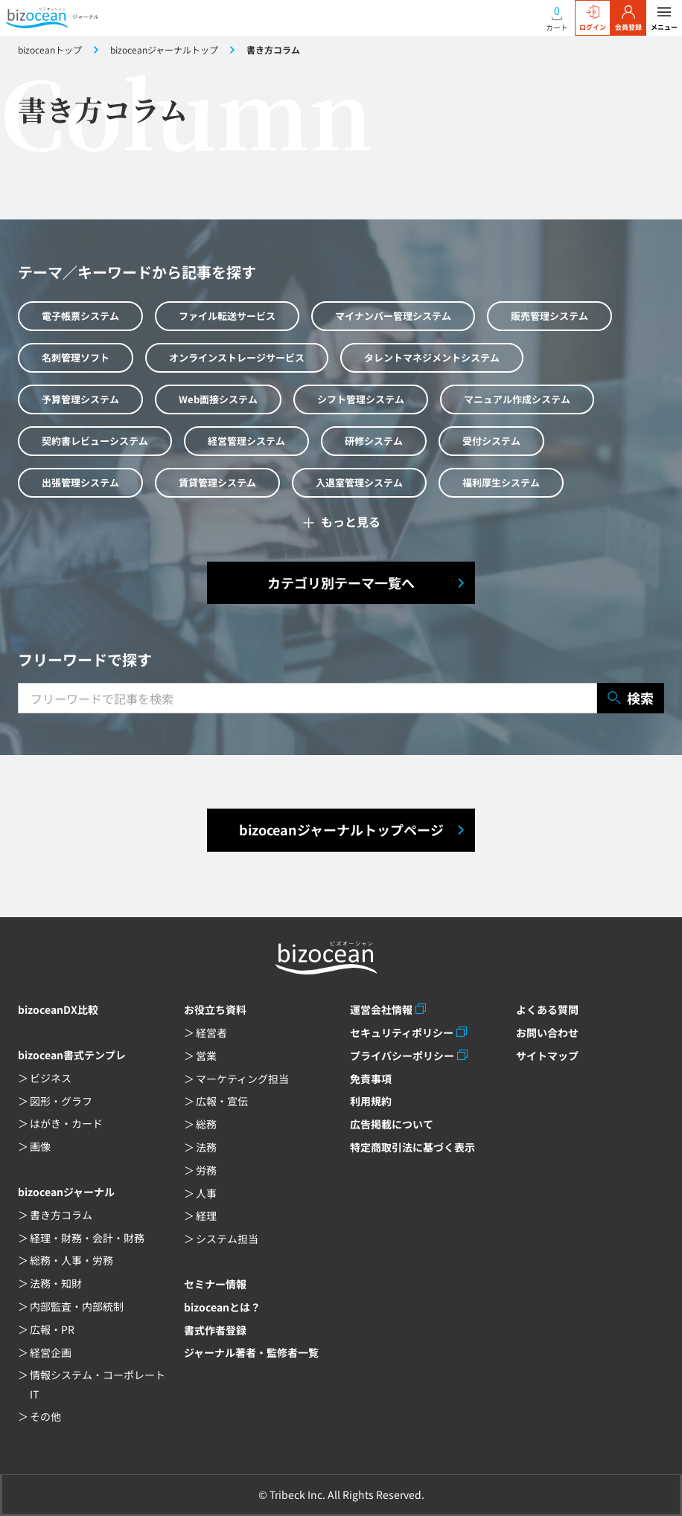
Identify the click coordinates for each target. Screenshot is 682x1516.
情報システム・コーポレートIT (97, 1384)
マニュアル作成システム (517, 399)
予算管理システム (80, 399)
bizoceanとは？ (222, 1307)
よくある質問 (547, 1009)
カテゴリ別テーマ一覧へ (341, 582)
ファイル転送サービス (227, 316)
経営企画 (50, 1352)
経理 (206, 1215)
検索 (631, 698)
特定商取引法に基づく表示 (412, 1147)
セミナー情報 (215, 1283)
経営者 (211, 1032)
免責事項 (371, 1078)
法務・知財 (56, 1283)
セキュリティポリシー (401, 1032)
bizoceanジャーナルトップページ (341, 829)
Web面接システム (218, 399)
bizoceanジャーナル (66, 1191)
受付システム (491, 441)
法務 (206, 1147)
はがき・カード (66, 1123)
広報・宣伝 (222, 1100)
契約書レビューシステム (95, 441)
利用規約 (371, 1100)
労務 (206, 1170)
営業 (206, 1055)
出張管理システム (80, 482)
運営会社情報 (381, 1009)
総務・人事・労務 (71, 1260)
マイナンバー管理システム (393, 316)
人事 (206, 1193)
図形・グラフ (61, 1100)
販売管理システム (549, 316)
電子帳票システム (80, 316)
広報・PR (52, 1329)
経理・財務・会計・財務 (87, 1237)
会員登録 (628, 18)
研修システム (374, 441)
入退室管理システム (359, 482)
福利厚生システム (501, 482)
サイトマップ (547, 1055)
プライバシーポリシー (402, 1055)
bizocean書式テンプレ (72, 1054)
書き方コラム (61, 1214)
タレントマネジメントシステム (432, 357)
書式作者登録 (215, 1330)
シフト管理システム (360, 399)
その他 (45, 1416)
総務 (206, 1124)
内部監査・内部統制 (77, 1306)
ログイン (592, 18)
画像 (40, 1146)
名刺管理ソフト (75, 357)
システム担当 (227, 1238)
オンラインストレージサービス (237, 357)
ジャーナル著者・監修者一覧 (251, 1352)
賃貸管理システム (217, 482)
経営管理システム (246, 441)
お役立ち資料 (215, 1009)
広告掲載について (391, 1124)
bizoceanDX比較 (58, 1009)
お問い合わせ (547, 1032)
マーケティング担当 (242, 1078)
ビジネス (50, 1077)
